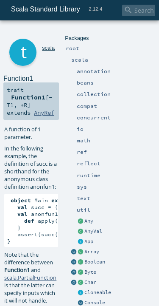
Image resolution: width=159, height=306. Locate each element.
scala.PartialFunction (30, 189)
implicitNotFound (91, 222)
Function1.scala (83, 231)
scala (37, 33)
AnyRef (119, 77)
